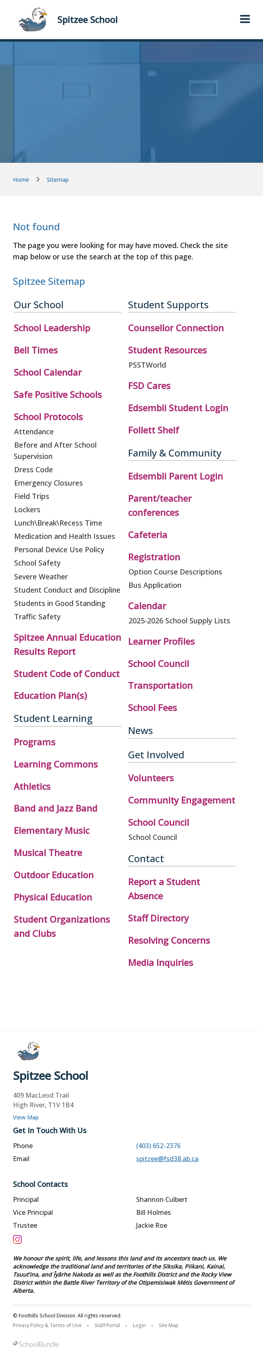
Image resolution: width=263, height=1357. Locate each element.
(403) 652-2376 (158, 1145)
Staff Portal (107, 1325)
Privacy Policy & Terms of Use (47, 1325)
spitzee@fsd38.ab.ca (167, 1158)
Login (139, 1325)
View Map (26, 1117)
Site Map (169, 1325)
